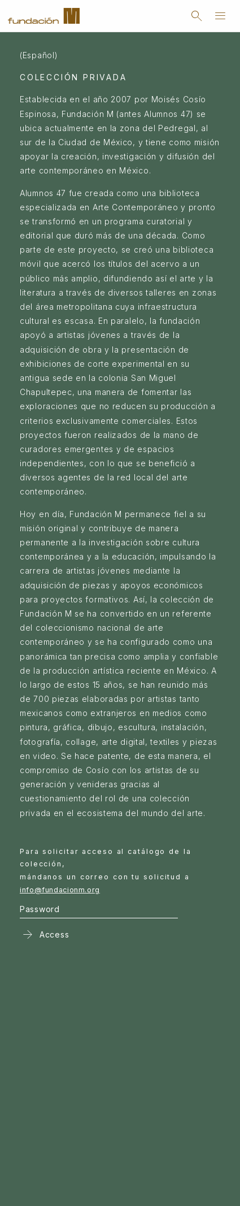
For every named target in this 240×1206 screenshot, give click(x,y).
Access (44, 934)
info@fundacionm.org (60, 890)
